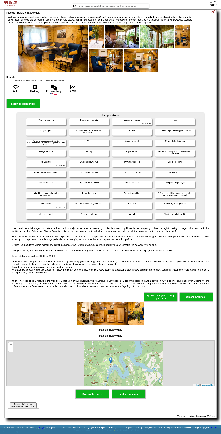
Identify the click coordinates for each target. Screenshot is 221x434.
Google (42, 427)
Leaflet (196, 385)
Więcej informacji (196, 297)
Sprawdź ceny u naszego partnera (160, 297)
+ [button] (11, 344)
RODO (214, 427)
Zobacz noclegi (129, 394)
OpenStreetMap (208, 385)
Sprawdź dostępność (23, 104)
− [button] (11, 349)
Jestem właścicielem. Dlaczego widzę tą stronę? (23, 405)
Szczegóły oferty (92, 394)
